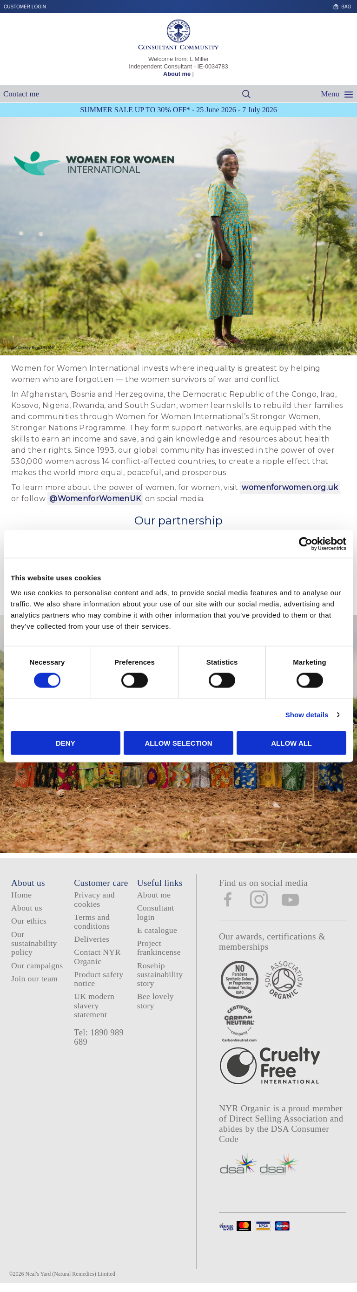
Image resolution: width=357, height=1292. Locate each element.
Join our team (34, 978)
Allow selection (178, 743)
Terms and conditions (92, 921)
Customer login (25, 6)
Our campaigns (37, 965)
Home (21, 894)
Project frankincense (159, 947)
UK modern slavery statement (94, 1005)
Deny (65, 743)
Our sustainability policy (34, 943)
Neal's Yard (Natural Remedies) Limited (70, 1274)
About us (26, 907)
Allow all (291, 743)
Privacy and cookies (94, 899)
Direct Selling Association (279, 1118)
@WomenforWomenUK (95, 498)
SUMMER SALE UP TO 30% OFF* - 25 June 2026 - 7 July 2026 (178, 110)
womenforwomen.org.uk (290, 487)
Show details (307, 715)
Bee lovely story (155, 1001)
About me (177, 73)
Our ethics (28, 920)
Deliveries (91, 939)
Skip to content (353, 3)
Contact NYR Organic (97, 956)
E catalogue (157, 930)
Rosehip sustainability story (160, 974)
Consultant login (155, 912)
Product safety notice (98, 979)
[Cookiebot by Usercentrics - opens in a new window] (305, 544)
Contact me (21, 93)
